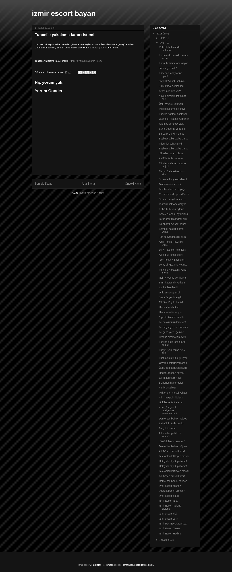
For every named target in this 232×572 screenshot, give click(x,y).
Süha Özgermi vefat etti (172, 128)
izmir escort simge (169, 495)
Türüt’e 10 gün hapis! (171, 302)
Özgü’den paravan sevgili (173, 367)
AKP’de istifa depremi (171, 158)
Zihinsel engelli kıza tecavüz (170, 435)
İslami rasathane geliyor (172, 204)
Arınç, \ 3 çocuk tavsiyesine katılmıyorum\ (168, 410)
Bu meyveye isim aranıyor (173, 327)
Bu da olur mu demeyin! (172, 322)
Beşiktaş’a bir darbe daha (173, 138)
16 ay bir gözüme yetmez (173, 264)
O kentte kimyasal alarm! (173, 179)
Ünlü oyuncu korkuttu (171, 103)
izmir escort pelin (168, 518)
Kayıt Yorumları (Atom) (92, 193)
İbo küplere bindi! (168, 287)
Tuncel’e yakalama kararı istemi (85, 60)
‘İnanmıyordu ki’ (168, 68)
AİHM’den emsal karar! (172, 451)
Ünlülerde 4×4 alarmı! (171, 402)
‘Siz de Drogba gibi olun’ (172, 236)
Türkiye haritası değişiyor (173, 113)
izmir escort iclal (168, 513)
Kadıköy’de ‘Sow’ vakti (171, 123)
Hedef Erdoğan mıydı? (171, 372)
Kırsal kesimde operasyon (173, 63)
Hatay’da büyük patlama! (173, 461)
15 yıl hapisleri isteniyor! (172, 249)
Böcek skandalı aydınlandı (173, 214)
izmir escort (84, 564)
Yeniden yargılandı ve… (172, 199)
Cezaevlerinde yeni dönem (174, 194)
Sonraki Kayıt (43, 183)
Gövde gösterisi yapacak (173, 362)
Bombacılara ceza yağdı (172, 189)
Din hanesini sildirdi (170, 184)
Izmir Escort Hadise (170, 533)
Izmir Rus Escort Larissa (173, 523)
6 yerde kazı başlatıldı (171, 317)
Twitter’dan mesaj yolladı (173, 392)
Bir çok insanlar (167, 428)
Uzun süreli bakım (169, 307)
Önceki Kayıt (133, 183)
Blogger (118, 564)
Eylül (163, 42)
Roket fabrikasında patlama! (169, 49)
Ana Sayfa (88, 183)
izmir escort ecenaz (170, 485)
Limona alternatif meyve (172, 337)
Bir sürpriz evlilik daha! (171, 133)
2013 (160, 33)
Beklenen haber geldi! (171, 382)
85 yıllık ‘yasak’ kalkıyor (172, 81)
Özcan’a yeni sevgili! (170, 297)
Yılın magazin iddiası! (171, 397)
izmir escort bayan (64, 13)
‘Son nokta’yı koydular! (172, 259)
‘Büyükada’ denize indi (171, 86)
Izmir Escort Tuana (169, 528)
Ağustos (164, 539)
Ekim (163, 37)
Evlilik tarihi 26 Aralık (170, 377)
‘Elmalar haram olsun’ (171, 153)
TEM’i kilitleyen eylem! (171, 209)
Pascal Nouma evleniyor (172, 108)
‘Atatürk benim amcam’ (172, 441)
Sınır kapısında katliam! (172, 282)
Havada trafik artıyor (170, 312)
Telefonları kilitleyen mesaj (173, 456)
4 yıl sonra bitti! (167, 387)
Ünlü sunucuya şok (169, 292)
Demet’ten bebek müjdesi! (173, 418)
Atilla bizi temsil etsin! (171, 254)
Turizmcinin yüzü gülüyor (173, 358)
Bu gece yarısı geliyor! (171, 332)
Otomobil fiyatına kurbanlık (174, 118)
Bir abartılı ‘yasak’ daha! (172, 224)
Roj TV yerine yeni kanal (172, 277)
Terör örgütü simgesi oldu (173, 218)
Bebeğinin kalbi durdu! (171, 423)
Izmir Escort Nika (168, 500)
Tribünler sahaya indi (170, 143)
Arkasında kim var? (170, 91)
